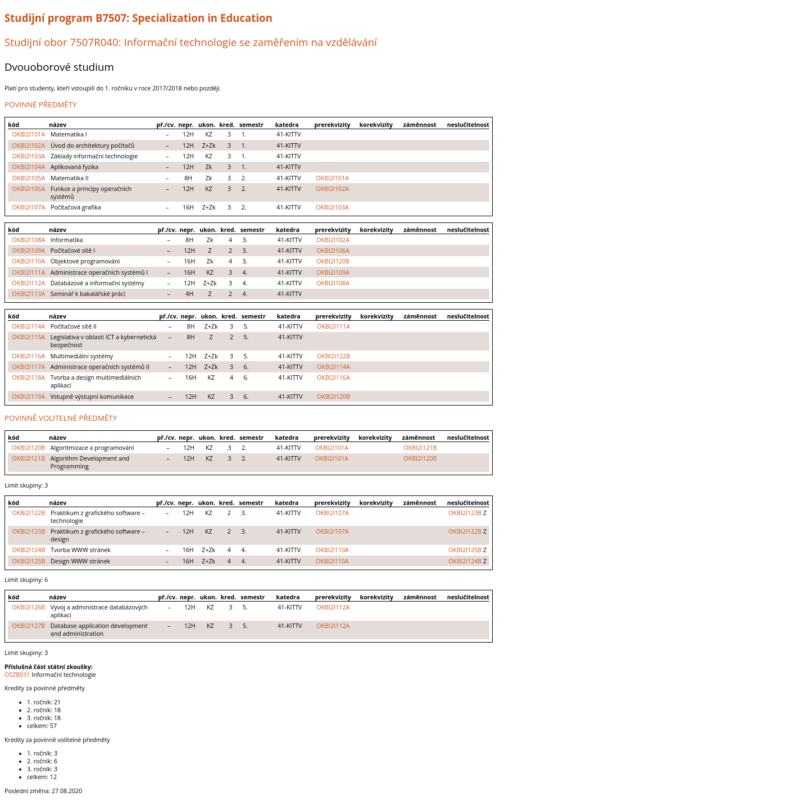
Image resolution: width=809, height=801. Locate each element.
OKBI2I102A (28, 145)
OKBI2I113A (28, 294)
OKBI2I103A (28, 156)
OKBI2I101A (28, 134)
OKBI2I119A (28, 396)
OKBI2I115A (28, 337)
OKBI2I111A (28, 272)
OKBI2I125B (464, 550)
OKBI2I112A (28, 283)
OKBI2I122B (333, 356)
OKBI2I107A (28, 207)
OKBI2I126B (28, 607)
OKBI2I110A (28, 261)
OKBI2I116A (28, 356)
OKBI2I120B (332, 261)
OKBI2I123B (464, 513)
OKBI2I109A (28, 250)
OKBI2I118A (28, 377)
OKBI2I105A (28, 178)
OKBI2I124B (28, 550)
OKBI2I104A (28, 167)
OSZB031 (17, 675)
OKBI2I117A (28, 367)
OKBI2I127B (28, 626)
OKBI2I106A (28, 189)
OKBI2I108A (28, 240)
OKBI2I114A (28, 326)
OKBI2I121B (420, 448)
